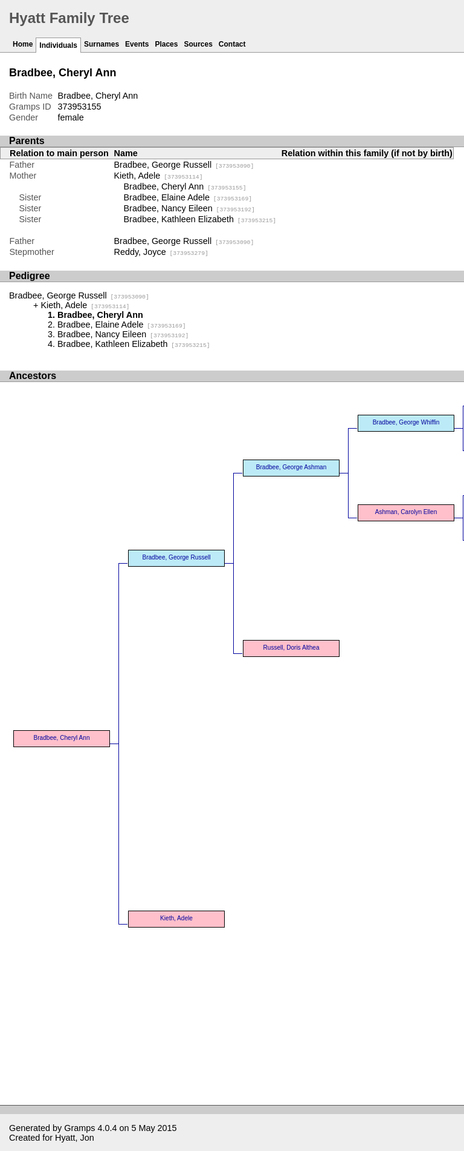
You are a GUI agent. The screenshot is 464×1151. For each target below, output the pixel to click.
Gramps (79, 1128)
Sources (198, 44)
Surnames (101, 44)
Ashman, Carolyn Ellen (406, 512)
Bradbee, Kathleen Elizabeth (200, 219)
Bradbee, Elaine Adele (188, 197)
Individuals (58, 45)
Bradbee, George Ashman (291, 467)
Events (137, 44)
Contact (232, 44)
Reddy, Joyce (161, 252)
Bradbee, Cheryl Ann (185, 186)
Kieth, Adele (158, 175)
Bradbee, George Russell (184, 165)
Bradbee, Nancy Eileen (189, 208)
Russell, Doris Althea (291, 647)
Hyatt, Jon (74, 1138)
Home (23, 44)
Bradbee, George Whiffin (406, 422)
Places (166, 44)
